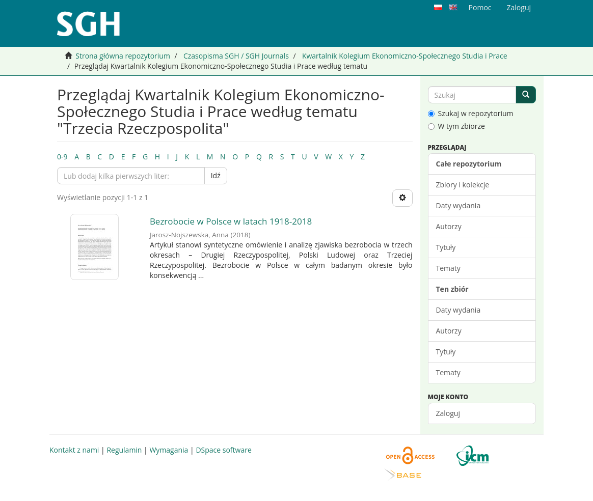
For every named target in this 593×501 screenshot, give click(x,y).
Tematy (448, 268)
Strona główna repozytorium (122, 56)
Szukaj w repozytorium (471, 113)
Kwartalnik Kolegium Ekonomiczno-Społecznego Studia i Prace (404, 56)
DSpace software (223, 450)
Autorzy (449, 226)
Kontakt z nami (74, 450)
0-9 (62, 156)
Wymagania (168, 450)
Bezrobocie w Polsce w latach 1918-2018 (231, 221)
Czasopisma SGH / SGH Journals (236, 56)
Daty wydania (458, 205)
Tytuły (446, 247)
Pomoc (480, 7)
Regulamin (124, 450)
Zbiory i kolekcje (463, 184)
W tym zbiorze (456, 126)
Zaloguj (448, 413)
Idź (216, 175)
